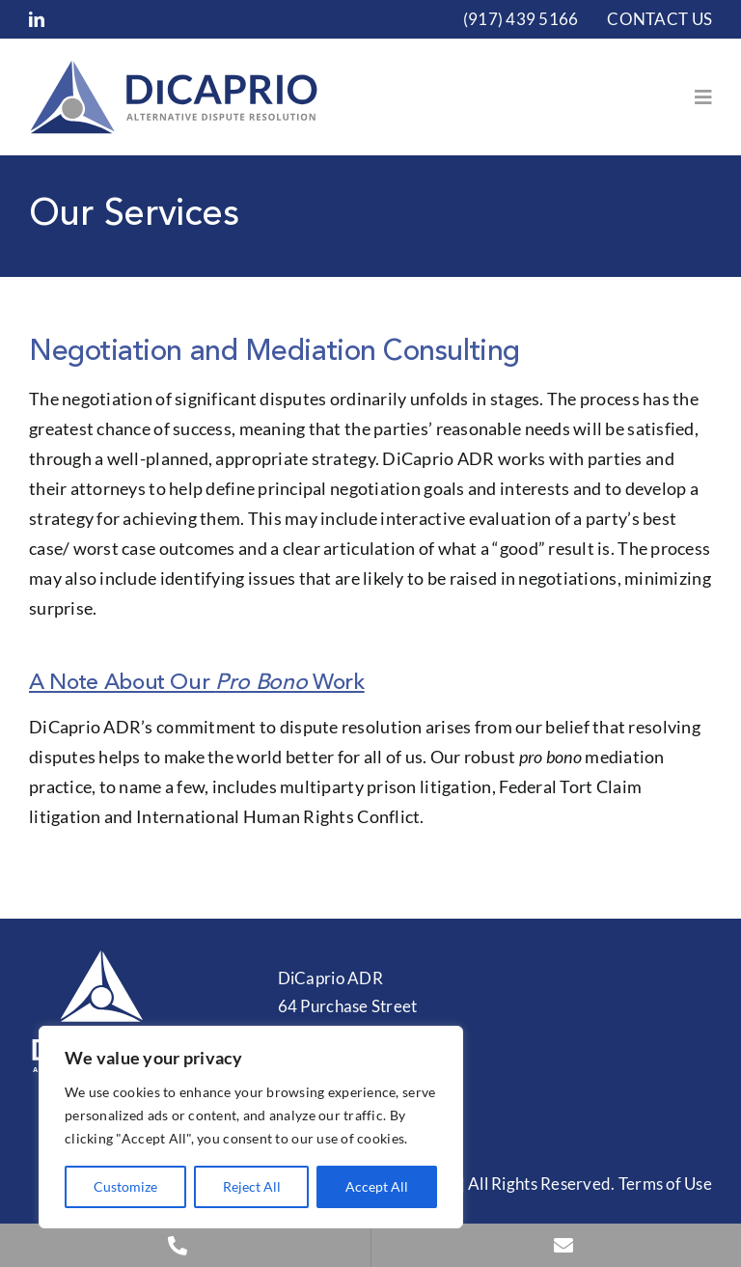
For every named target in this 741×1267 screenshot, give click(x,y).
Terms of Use (665, 1183)
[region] (251, 1127)
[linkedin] (36, 19)
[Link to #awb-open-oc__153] (703, 97)
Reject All (252, 1186)
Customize (125, 1186)
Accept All (376, 1186)
